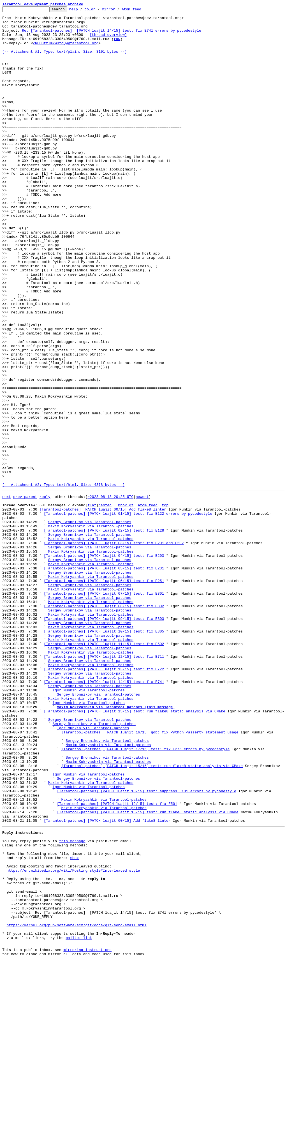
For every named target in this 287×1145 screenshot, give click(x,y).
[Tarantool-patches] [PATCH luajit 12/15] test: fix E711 (104, 785)
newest (142, 593)
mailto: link (79, 1120)
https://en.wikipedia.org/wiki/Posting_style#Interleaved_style (73, 1040)
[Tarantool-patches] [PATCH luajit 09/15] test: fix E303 (104, 739)
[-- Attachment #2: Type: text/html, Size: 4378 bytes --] (63, 580)
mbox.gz (125, 603)
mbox (74, 1025)
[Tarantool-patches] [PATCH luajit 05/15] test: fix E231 (104, 679)
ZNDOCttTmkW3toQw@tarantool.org (65, 50)
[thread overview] (108, 40)
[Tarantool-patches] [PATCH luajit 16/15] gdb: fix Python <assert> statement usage (150, 875)
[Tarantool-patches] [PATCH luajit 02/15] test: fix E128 (104, 633)
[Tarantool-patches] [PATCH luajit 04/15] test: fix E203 (104, 663)
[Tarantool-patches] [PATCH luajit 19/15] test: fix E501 (117, 961)
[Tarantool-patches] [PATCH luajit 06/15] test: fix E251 (104, 694)
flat (91, 603)
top (165, 603)
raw (117, 45)
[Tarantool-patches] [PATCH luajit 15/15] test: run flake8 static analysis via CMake (134, 850)
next (6, 593)
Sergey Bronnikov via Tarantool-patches (89, 623)
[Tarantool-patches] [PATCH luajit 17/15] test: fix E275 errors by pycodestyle (145, 896)
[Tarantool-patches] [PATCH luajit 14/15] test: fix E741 (104, 815)
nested (105, 603)
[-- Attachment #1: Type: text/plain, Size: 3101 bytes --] (64, 60)
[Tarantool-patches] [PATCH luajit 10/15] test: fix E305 (104, 754)
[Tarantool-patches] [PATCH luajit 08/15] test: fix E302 (104, 724)
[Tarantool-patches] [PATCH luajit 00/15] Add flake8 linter (103, 608)
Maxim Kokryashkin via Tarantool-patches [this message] (116, 845)
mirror (117, 10)
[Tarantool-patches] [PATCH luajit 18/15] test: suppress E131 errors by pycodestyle (146, 946)
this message (72, 1004)
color (98, 10)
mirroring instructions (87, 1133)
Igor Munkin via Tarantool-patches (88, 825)
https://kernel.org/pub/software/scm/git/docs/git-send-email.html (77, 1105)
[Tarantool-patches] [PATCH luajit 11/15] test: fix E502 (104, 769)
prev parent (25, 593)
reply (45, 593)
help (82, 10)
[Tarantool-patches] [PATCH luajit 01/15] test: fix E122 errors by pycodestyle (128, 613)
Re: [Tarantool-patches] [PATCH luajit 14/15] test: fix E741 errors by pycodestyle (111, 35)
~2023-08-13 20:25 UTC (110, 593)
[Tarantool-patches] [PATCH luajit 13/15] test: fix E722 (104, 800)
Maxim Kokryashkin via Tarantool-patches (90, 628)
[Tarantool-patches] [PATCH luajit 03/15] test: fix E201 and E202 (114, 648)
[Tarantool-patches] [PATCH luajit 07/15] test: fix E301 (104, 709)
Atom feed (140, 10)
